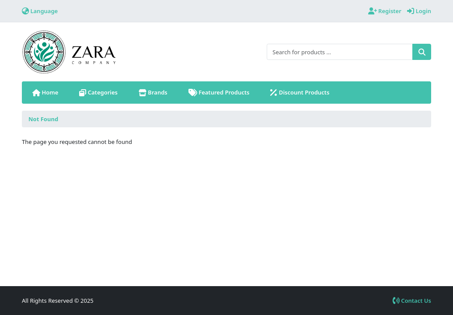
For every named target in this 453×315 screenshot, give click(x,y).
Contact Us (412, 300)
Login (419, 11)
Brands (153, 92)
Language (40, 11)
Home (45, 92)
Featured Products (219, 92)
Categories (98, 92)
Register (384, 11)
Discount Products (300, 92)
